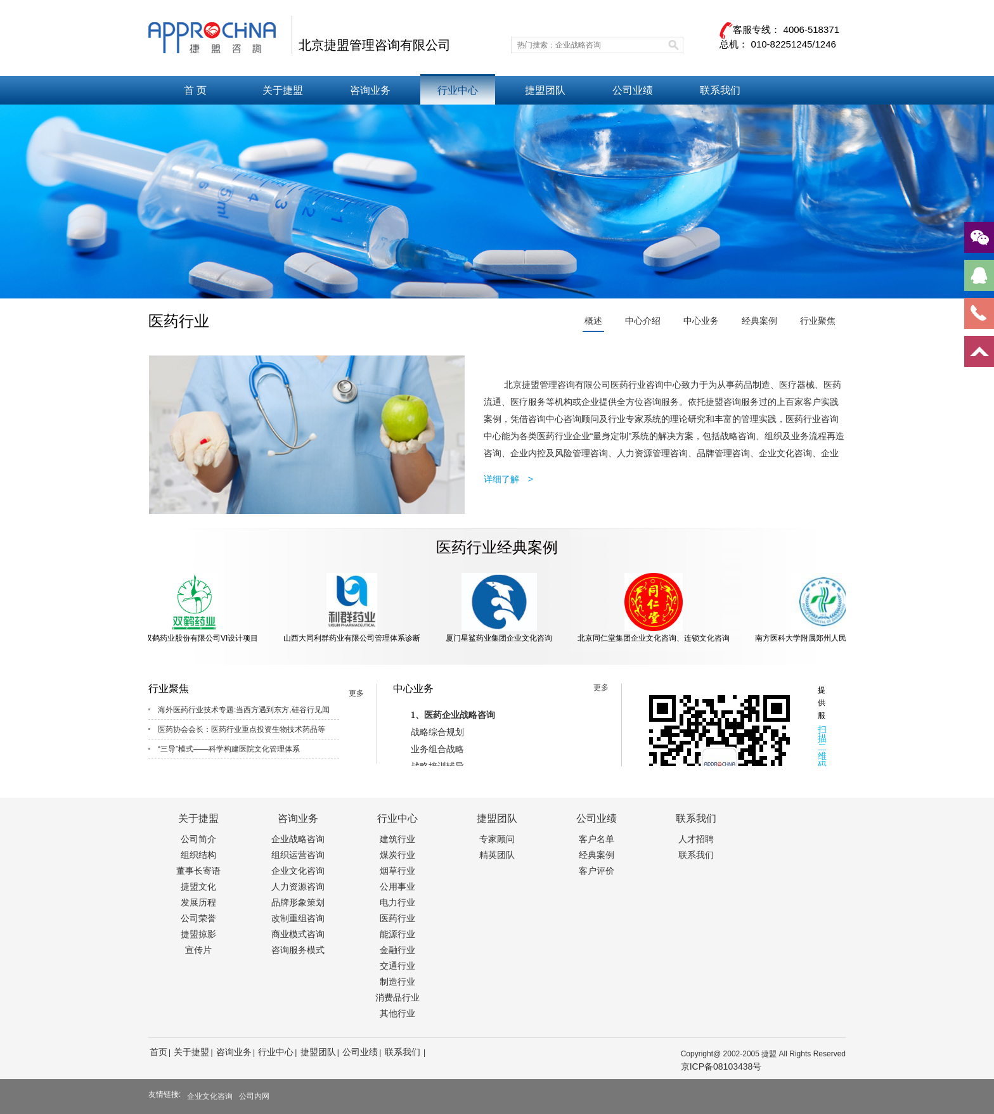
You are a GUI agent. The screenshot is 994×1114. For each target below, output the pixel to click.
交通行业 (397, 966)
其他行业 (397, 1013)
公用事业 (397, 886)
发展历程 (198, 902)
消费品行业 (397, 997)
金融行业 (397, 950)
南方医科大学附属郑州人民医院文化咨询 (826, 608)
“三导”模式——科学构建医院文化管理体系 (229, 749)
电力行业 (397, 902)
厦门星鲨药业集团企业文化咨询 (501, 608)
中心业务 (701, 321)
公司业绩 (632, 90)
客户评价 (596, 871)
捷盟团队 (545, 90)
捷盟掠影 (198, 934)
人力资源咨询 (298, 886)
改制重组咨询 (298, 918)
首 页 (195, 90)
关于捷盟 (282, 90)
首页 (158, 1052)
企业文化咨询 (298, 871)
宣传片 (198, 950)
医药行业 (397, 918)
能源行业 (397, 934)
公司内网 (254, 1096)
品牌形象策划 (298, 902)
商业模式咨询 (298, 934)
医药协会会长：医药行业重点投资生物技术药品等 (241, 729)
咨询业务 (370, 90)
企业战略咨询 (298, 839)
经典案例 (759, 321)
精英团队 (497, 855)
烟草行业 (397, 871)
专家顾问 (497, 839)
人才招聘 (696, 839)
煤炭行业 (397, 855)
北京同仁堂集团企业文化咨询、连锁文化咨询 (656, 608)
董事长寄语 (198, 871)
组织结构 (198, 855)
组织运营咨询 (298, 855)
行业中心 (457, 90)
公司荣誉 (198, 918)
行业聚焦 (818, 321)
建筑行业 (397, 839)
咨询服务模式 (298, 950)
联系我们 (720, 90)
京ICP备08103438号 (721, 1066)
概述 (593, 321)
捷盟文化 (198, 886)
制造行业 (397, 981)
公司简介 (198, 839)
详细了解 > (508, 478)
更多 (356, 693)
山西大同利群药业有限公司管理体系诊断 (354, 608)
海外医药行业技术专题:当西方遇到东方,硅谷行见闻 (244, 709)
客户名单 (596, 839)
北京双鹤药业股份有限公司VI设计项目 (196, 608)
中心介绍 (643, 321)
